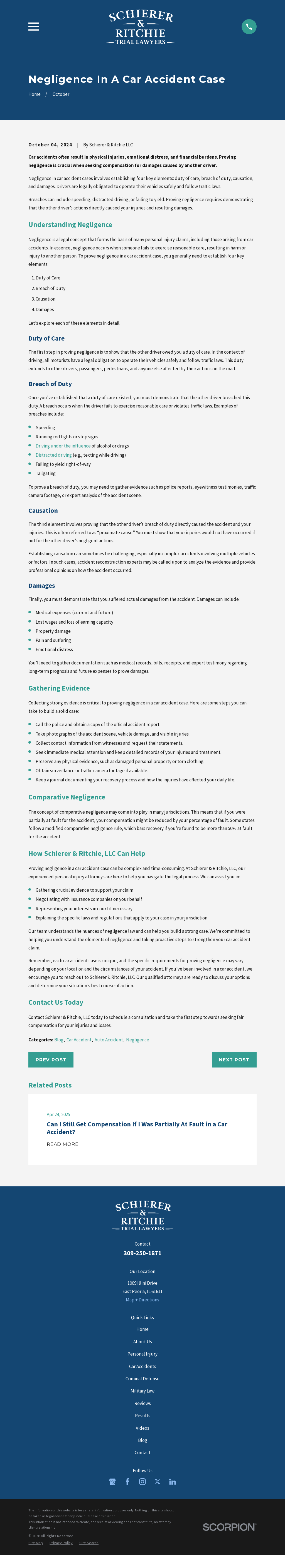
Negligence (137, 1040)
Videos (142, 1428)
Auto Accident (109, 1040)
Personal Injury (142, 1354)
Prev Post (51, 1059)
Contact (143, 1452)
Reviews (142, 1403)
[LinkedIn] (172, 1481)
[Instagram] (142, 1481)
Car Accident (79, 1040)
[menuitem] (35, 1542)
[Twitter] (157, 1481)
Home (142, 1329)
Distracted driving (54, 455)
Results (142, 1415)
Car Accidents (142, 1366)
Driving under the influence (63, 446)
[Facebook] (127, 1481)
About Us (142, 1342)
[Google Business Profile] (112, 1481)
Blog (58, 1040)
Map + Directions (142, 1300)
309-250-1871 (142, 1253)
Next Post (234, 1059)
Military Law (142, 1391)
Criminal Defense (142, 1379)
